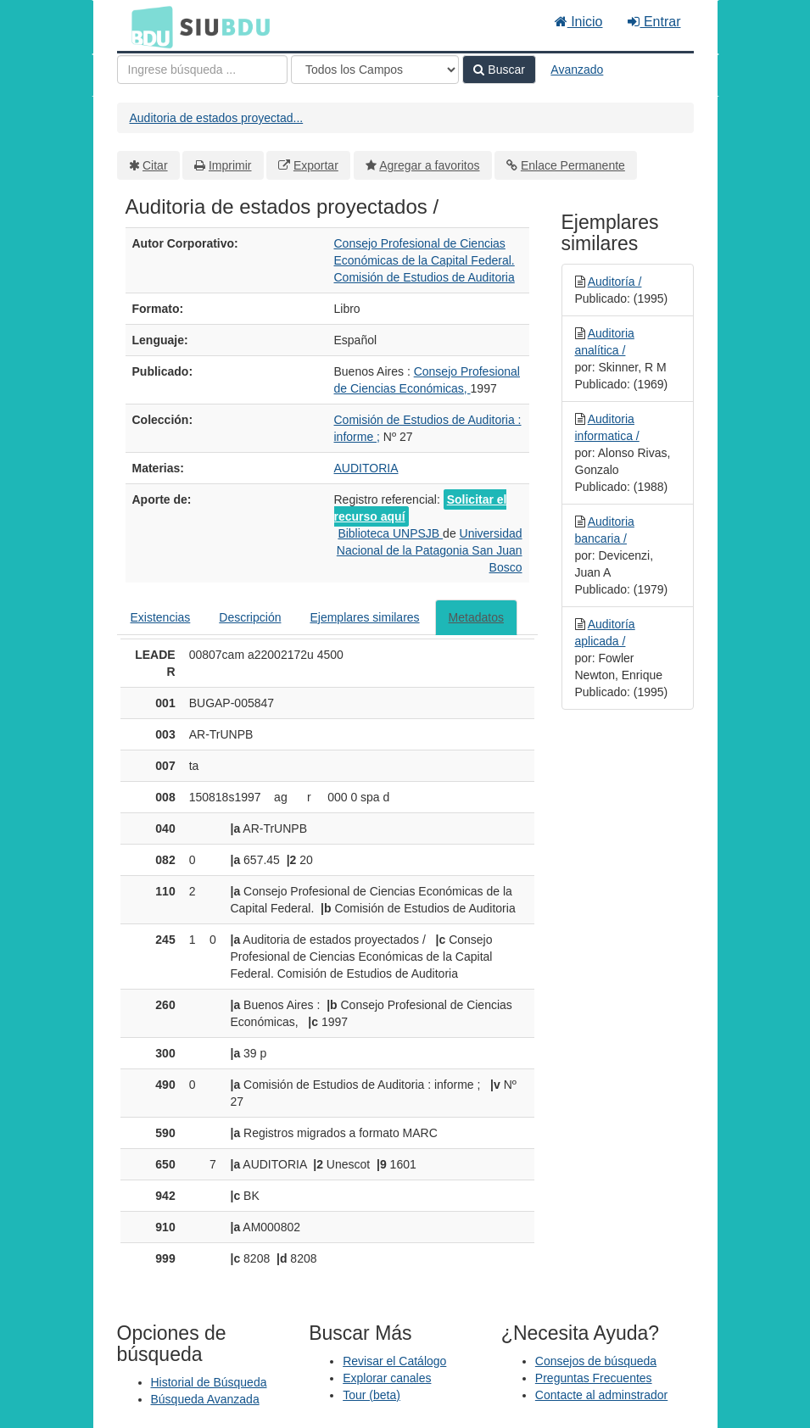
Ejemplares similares (364, 617)
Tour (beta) (371, 1395)
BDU (148, 26)
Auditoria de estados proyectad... (217, 118)
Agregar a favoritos (429, 165)
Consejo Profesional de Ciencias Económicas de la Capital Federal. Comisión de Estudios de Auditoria (424, 260)
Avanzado (576, 69)
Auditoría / (615, 281)
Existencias (161, 617)
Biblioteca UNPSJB (390, 533)
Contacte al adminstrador (601, 1395)
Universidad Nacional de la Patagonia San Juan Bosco (429, 550)
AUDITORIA (366, 468)
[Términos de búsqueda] (202, 69)
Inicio (579, 21)
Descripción (250, 617)
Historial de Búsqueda (209, 1382)
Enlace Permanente (573, 165)
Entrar (654, 21)
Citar (155, 165)
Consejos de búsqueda (595, 1361)
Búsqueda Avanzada (205, 1399)
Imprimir (230, 165)
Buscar (498, 69)
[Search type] (375, 69)
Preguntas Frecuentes (593, 1378)
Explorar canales (387, 1378)
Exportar (315, 165)
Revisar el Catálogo (394, 1361)
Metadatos (476, 617)
